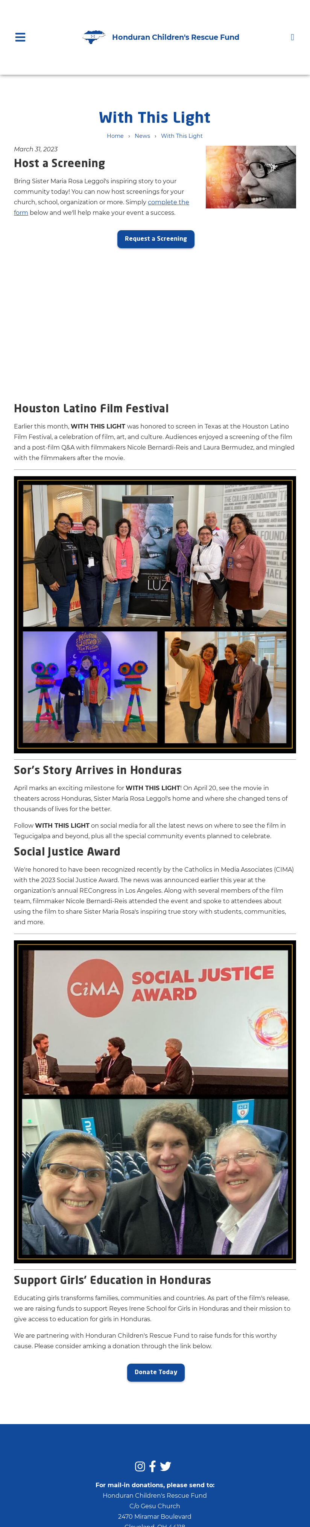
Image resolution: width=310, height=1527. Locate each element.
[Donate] (292, 37)
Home (115, 136)
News (142, 136)
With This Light (182, 136)
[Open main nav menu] (20, 37)
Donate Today (156, 1373)
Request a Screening (156, 239)
